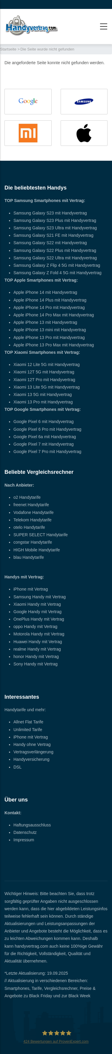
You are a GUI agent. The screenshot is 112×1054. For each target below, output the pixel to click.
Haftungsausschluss (32, 825)
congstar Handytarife (32, 542)
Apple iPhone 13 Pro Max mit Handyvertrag (53, 345)
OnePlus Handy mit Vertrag (38, 619)
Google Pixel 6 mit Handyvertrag (43, 421)
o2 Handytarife (27, 497)
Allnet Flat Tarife (28, 722)
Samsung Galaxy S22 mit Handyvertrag (50, 242)
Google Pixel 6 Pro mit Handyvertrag (47, 429)
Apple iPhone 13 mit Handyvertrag (45, 322)
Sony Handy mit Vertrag (35, 664)
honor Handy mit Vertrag (36, 656)
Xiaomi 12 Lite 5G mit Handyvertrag (46, 364)
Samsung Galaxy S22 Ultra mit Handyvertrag (55, 257)
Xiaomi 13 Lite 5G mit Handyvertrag (46, 387)
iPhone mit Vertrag (30, 589)
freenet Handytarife (31, 504)
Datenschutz (25, 832)
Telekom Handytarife (32, 519)
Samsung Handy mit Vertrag (39, 596)
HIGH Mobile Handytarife (36, 549)
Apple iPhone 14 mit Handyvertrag (45, 292)
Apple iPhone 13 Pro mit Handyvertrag (49, 337)
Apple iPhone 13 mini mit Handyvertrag (49, 329)
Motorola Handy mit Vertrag (38, 634)
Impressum (23, 839)
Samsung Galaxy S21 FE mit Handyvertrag (53, 235)
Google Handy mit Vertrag (37, 611)
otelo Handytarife (29, 527)
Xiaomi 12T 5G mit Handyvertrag (43, 372)
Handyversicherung (31, 759)
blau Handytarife (28, 557)
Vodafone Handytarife (33, 512)
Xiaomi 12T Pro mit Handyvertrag (44, 379)
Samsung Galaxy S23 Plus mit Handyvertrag (54, 220)
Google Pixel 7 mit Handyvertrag (43, 444)
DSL (17, 767)
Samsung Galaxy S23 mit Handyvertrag (50, 213)
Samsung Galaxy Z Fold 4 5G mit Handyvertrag (57, 272)
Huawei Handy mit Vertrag (37, 641)
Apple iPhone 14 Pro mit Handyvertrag (49, 307)
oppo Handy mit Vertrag (35, 626)
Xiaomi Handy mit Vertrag (37, 604)
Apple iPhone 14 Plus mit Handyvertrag (49, 300)
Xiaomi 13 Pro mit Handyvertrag (43, 402)
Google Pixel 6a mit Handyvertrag (44, 436)
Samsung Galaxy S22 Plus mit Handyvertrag (54, 250)
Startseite (8, 49)
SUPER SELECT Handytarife (40, 534)
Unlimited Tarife (27, 729)
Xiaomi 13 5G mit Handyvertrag (42, 394)
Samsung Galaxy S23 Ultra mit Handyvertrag (55, 227)
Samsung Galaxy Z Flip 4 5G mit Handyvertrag (56, 265)
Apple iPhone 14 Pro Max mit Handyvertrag (53, 315)
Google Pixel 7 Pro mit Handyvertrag (47, 451)
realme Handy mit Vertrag (37, 649)
